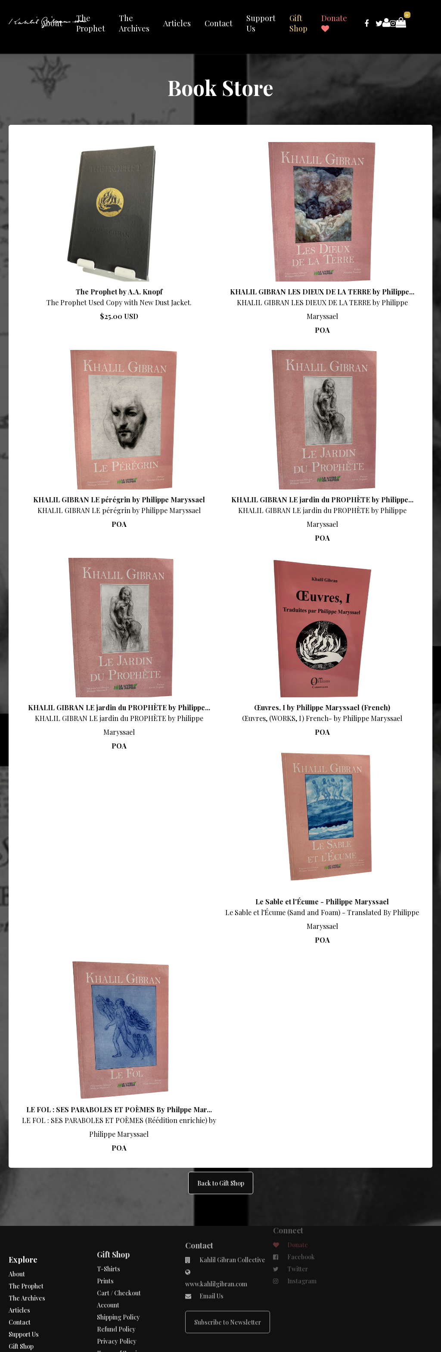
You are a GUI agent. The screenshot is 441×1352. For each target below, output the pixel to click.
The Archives (134, 23)
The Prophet (90, 23)
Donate (334, 23)
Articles (177, 23)
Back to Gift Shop (220, 1151)
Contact (219, 23)
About (51, 23)
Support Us (261, 23)
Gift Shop (298, 23)
